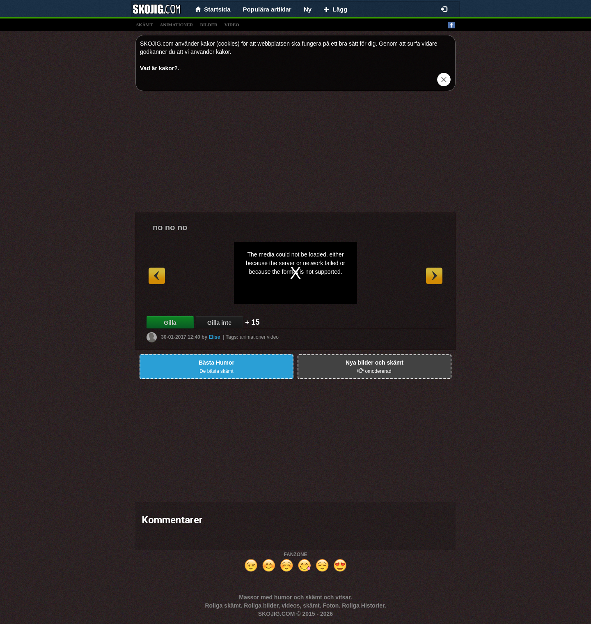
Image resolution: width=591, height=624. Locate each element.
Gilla (170, 322)
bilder (209, 24)
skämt (144, 24)
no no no (170, 227)
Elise (214, 337)
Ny (308, 9)
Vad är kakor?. (159, 68)
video (231, 24)
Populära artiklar (267, 9)
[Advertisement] (295, 155)
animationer (176, 24)
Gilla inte (219, 322)
